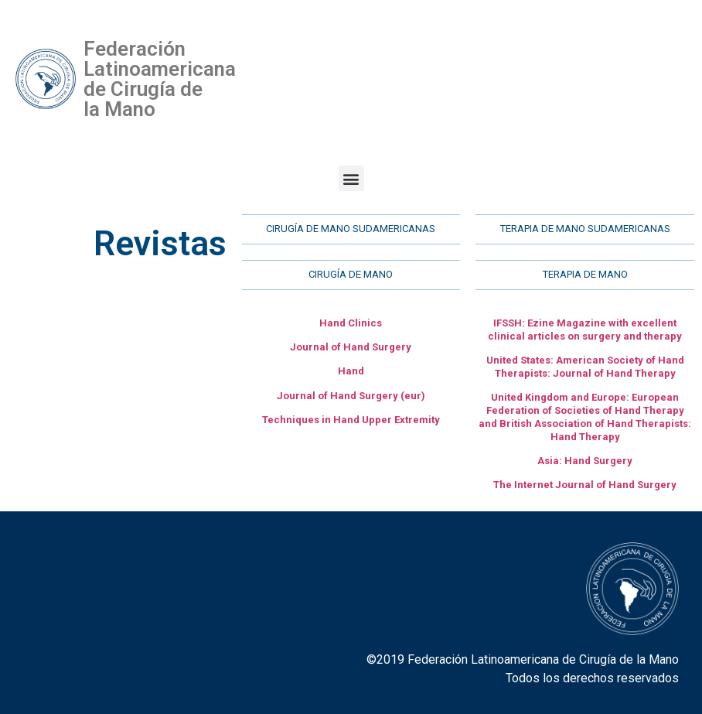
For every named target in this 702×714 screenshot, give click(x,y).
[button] (351, 178)
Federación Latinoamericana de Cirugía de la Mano (159, 79)
